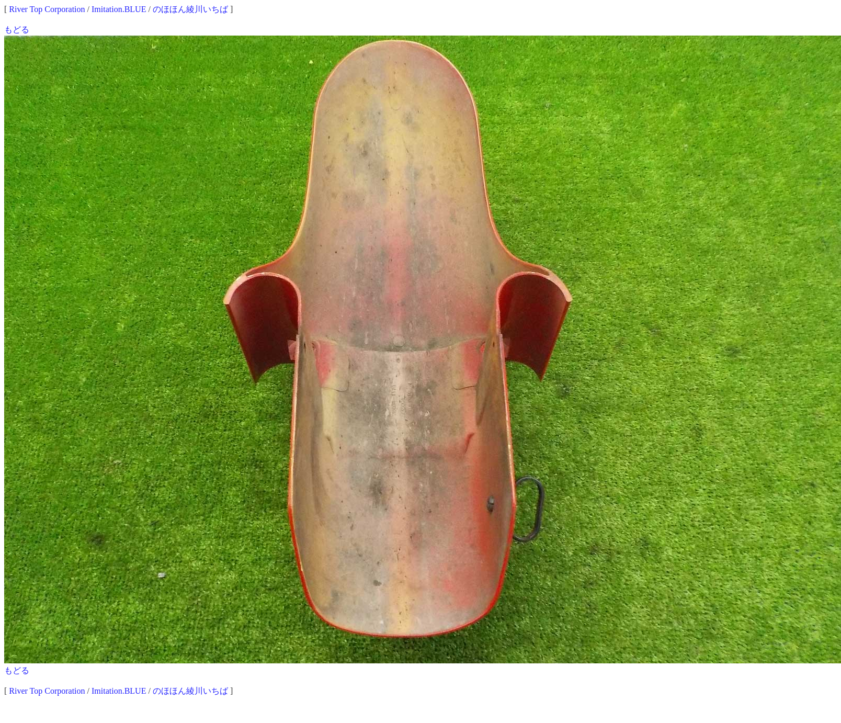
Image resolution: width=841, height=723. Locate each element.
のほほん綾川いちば (190, 9)
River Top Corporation (47, 9)
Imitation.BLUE (119, 9)
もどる (16, 29)
